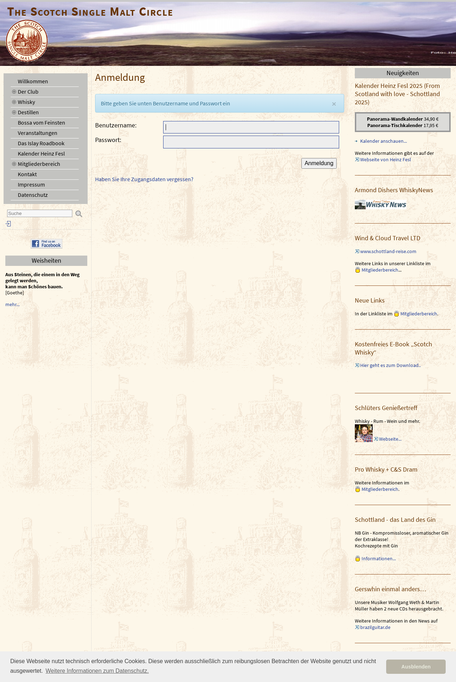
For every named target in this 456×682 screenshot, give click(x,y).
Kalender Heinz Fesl (41, 153)
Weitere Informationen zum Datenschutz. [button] (97, 671)
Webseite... (390, 439)
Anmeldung (319, 163)
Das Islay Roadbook (41, 143)
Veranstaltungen (37, 132)
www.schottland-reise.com (388, 251)
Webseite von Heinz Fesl (385, 159)
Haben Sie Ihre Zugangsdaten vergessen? (144, 179)
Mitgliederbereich (39, 163)
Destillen (28, 112)
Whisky (26, 101)
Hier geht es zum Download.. (390, 365)
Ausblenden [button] (416, 667)
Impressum (31, 184)
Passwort (107, 140)
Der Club (28, 91)
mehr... (12, 304)
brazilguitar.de (375, 627)
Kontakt (27, 174)
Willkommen (33, 81)
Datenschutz (33, 194)
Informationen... (379, 558)
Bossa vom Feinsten (41, 122)
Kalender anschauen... (383, 141)
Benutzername (115, 125)
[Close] (334, 104)
